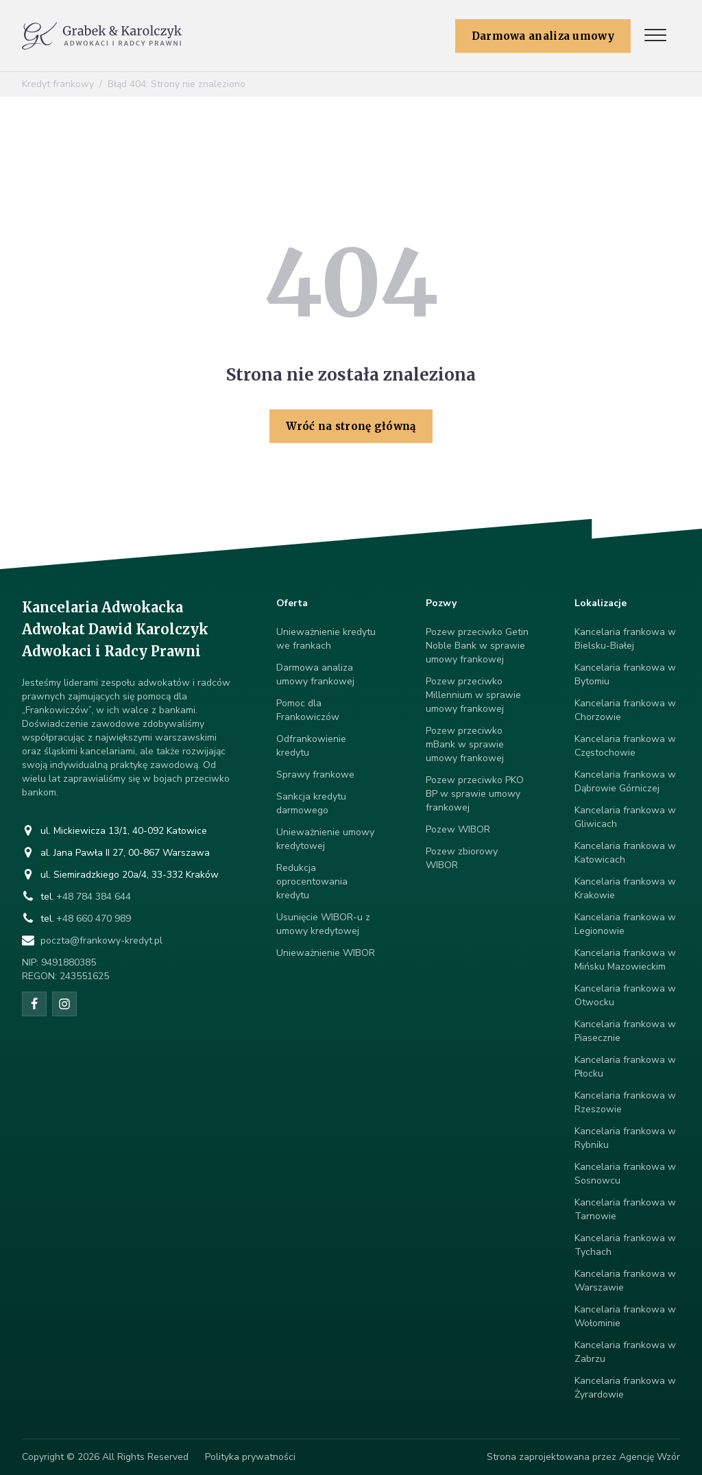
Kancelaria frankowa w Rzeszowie (625, 1102)
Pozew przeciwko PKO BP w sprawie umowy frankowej (475, 794)
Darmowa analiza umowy (543, 36)
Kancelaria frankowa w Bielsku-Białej (625, 638)
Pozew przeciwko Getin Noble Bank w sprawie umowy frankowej (477, 645)
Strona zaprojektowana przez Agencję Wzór (583, 1456)
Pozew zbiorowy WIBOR (462, 858)
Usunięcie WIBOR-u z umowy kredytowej (323, 924)
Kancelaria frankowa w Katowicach (625, 852)
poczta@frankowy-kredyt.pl (101, 940)
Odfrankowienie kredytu (311, 745)
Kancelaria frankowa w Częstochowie (625, 745)
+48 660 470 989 (93, 918)
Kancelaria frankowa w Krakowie (625, 888)
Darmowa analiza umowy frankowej (315, 674)
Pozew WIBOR (458, 829)
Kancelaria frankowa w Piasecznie (625, 1031)
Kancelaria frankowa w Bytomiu (625, 674)
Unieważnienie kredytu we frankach (326, 638)
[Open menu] (655, 36)
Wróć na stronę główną (350, 426)
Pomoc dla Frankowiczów (307, 710)
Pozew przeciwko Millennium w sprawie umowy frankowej (473, 695)
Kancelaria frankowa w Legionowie (625, 924)
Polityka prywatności (250, 1456)
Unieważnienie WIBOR (325, 952)
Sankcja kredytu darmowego (311, 803)
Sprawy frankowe (315, 774)
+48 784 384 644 (93, 896)
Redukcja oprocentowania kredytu (312, 881)
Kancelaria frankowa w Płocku (625, 1066)
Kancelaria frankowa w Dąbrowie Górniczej (625, 781)
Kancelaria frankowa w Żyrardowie (625, 1387)
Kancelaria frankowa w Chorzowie (625, 710)
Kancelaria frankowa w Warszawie (625, 1280)
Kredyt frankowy (58, 84)
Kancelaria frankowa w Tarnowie (625, 1209)
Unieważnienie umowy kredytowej (325, 839)
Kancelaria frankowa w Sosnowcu (625, 1173)
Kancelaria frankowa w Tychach (625, 1245)
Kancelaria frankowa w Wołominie (625, 1316)
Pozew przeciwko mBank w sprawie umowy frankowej (465, 744)
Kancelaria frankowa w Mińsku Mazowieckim (625, 959)
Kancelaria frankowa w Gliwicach (625, 817)
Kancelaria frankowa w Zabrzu (625, 1352)
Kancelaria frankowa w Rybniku (625, 1138)
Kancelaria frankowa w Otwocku (625, 995)
